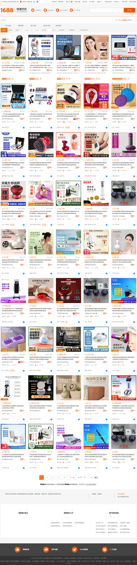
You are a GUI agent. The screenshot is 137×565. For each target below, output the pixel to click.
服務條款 (73, 558)
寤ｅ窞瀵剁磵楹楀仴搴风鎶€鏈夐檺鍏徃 (118, 70)
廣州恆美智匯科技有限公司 (118, 265)
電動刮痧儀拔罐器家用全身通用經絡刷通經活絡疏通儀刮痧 (40, 261)
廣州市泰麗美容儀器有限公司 (8, 119)
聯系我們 (97, 558)
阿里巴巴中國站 (26, 561)
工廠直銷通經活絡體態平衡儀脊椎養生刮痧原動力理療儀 (13, 407)
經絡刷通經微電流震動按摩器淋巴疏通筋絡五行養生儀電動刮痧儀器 (123, 261)
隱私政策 (80, 558)
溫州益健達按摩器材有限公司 (63, 167)
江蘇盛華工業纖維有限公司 (128, 523)
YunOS (92, 561)
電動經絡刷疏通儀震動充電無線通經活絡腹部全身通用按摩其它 (123, 358)
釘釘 (121, 561)
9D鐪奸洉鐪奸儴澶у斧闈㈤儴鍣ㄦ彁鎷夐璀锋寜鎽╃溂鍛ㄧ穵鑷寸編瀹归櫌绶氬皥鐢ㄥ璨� (40, 67)
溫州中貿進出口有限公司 (103, 529)
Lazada (68, 563)
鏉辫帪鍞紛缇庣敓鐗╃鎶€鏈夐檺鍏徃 (8, 70)
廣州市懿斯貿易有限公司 (8, 410)
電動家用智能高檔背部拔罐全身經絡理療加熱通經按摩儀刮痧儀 (40, 309)
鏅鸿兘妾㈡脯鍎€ (72, 73)
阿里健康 (127, 561)
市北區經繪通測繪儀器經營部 (71, 523)
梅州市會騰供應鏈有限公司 (118, 167)
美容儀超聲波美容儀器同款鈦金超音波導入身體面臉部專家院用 (40, 455)
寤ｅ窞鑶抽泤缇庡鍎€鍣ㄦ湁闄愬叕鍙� (35, 70)
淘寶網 (42, 561)
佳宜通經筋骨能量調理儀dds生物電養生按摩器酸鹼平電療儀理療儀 (13, 164)
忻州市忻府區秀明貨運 (102, 526)
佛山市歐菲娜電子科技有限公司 (35, 119)
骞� (23, 70)
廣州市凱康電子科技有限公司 (35, 410)
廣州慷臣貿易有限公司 (91, 265)
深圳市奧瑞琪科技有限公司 (35, 167)
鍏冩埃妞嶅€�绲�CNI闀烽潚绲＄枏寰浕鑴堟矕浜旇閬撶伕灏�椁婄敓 (123, 67)
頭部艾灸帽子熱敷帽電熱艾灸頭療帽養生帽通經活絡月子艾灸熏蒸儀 (96, 407)
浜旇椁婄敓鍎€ (128, 73)
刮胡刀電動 (123, 526)
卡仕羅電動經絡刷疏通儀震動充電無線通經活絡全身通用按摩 (68, 407)
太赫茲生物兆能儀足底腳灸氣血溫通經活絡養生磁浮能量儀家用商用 (96, 358)
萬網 (104, 561)
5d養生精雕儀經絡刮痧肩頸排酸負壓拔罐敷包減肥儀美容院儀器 (68, 358)
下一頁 (72, 477)
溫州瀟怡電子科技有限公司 (8, 216)
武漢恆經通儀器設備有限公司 (83, 523)
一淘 (57, 561)
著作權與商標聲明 (56, 558)
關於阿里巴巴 (88, 558)
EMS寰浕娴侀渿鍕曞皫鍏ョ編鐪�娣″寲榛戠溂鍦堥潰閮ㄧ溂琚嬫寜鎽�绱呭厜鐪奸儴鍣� (96, 67)
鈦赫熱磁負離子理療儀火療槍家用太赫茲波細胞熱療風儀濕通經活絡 (123, 309)
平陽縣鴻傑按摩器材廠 (63, 313)
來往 (117, 561)
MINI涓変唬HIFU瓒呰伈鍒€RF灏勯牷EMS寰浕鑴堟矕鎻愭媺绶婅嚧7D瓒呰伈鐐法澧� (13, 67)
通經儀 (99, 494)
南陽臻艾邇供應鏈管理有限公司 (35, 216)
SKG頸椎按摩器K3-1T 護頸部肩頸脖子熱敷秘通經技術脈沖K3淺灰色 (96, 115)
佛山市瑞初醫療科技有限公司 (63, 119)
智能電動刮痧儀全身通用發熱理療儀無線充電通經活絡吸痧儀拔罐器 (68, 164)
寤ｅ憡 (23, 67)
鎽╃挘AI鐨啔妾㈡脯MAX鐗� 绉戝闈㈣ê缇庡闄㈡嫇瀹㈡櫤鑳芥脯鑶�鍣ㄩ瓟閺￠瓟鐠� (68, 67)
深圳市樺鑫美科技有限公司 (91, 216)
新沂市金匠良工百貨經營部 (63, 216)
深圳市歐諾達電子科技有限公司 (35, 362)
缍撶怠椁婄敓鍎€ (117, 73)
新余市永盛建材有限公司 (103, 532)
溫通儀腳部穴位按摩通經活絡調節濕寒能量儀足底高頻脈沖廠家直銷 (123, 407)
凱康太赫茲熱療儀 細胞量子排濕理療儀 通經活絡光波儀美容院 (40, 407)
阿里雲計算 (85, 561)
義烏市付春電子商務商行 (118, 362)
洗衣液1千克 (99, 523)
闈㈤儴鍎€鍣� (43, 73)
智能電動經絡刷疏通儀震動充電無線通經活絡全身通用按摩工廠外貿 (123, 164)
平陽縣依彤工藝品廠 (118, 459)
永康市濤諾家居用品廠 (35, 313)
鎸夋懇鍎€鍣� (33, 73)
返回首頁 (82, 484)
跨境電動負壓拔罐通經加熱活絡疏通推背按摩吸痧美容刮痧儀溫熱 (96, 212)
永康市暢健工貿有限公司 (118, 119)
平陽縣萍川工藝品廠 (118, 216)
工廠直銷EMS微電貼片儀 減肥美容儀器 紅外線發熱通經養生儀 (40, 115)
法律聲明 (66, 558)
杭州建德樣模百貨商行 (35, 459)
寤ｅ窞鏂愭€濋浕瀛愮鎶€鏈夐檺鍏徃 (91, 70)
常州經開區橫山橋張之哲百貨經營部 (63, 410)
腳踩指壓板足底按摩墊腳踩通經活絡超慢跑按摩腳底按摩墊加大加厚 (123, 115)
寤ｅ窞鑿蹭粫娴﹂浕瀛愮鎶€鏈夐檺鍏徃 (63, 70)
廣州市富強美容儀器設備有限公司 (63, 362)
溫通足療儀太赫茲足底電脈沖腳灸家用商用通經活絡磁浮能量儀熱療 (96, 164)
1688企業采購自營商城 (91, 119)
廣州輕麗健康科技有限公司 (91, 362)
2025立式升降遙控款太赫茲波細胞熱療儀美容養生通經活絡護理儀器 (96, 261)
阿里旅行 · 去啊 (64, 561)
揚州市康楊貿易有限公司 (115, 526)
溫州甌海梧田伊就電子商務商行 (8, 265)
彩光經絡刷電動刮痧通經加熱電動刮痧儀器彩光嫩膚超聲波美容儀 (40, 164)
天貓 (47, 561)
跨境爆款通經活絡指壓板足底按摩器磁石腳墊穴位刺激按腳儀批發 (13, 358)
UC (108, 561)
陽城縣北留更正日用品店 (115, 532)
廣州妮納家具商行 (34, 265)
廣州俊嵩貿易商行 (90, 410)
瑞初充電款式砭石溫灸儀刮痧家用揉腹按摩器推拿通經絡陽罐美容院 (68, 115)
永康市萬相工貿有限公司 (8, 362)
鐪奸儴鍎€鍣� (98, 73)
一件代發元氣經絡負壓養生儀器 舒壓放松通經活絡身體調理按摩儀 (13, 115)
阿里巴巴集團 (4, 561)
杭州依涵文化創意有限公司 (128, 532)
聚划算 (52, 561)
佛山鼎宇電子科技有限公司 (8, 313)
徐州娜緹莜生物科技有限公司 (8, 459)
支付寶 (113, 561)
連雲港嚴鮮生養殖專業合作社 (117, 523)
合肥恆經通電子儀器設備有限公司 (60, 523)
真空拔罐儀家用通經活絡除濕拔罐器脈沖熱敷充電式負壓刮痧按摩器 (13, 212)
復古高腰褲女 (112, 529)
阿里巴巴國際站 (15, 561)
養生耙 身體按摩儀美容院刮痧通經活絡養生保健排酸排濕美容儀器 (96, 455)
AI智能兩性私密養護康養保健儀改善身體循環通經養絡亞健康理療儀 (13, 455)
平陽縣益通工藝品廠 (91, 313)
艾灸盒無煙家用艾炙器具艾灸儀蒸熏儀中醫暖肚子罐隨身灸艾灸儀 (40, 212)
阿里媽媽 (73, 561)
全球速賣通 (35, 561)
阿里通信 (98, 561)
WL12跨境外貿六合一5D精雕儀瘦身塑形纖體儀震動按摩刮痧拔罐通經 (12, 309)
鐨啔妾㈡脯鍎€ (62, 73)
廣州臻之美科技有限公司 (91, 167)
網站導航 (104, 558)
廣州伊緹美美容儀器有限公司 (118, 313)
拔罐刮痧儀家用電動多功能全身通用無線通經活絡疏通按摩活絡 (13, 261)
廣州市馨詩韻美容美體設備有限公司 (63, 265)
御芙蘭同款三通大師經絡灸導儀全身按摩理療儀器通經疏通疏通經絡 (68, 261)
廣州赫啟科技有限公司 (118, 410)
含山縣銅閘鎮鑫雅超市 (126, 529)
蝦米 (79, 561)
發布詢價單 (121, 494)
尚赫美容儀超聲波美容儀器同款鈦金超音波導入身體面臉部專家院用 (68, 212)
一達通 (134, 561)
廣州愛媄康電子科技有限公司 (8, 167)
